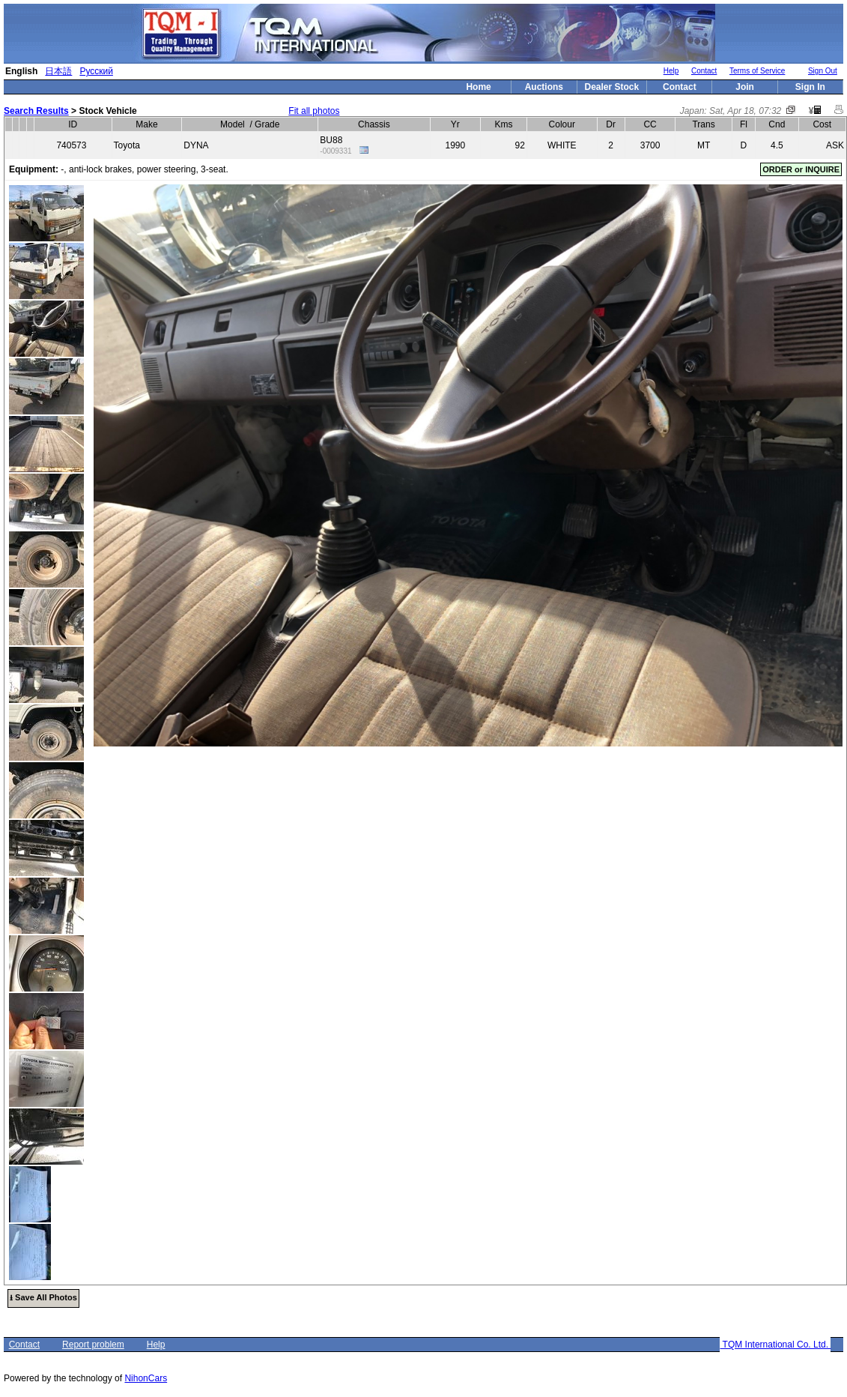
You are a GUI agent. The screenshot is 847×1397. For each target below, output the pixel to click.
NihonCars (145, 1378)
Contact (704, 71)
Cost (822, 124)
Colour (562, 124)
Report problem (93, 1344)
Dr (611, 124)
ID (72, 124)
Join (744, 87)
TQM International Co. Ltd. (775, 1344)
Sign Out (822, 71)
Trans (703, 124)
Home (478, 87)
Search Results (36, 111)
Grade (267, 124)
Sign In (810, 87)
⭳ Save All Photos (43, 1297)
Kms (504, 124)
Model (232, 124)
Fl (743, 124)
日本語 (58, 71)
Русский (96, 71)
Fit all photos (313, 111)
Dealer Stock (612, 87)
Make (146, 124)
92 (520, 145)
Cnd (776, 124)
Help (671, 71)
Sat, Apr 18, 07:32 (745, 111)
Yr (455, 124)
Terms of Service (757, 71)
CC (649, 124)
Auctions (544, 87)
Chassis (374, 124)
